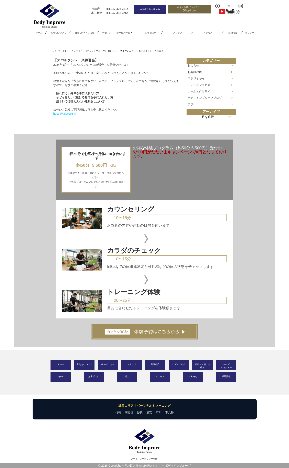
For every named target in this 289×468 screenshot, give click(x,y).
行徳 (118, 412)
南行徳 (129, 412)
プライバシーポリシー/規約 (144, 458)
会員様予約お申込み (150, 9)
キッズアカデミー (226, 366)
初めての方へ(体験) (84, 32)
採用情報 (232, 32)
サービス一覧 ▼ (124, 32)
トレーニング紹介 (199, 85)
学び (190, 104)
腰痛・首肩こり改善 (202, 366)
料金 (104, 32)
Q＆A (61, 376)
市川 (159, 412)
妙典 (140, 412)
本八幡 (169, 412)
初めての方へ (108, 364)
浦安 (149, 412)
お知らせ (193, 376)
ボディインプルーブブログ (205, 97)
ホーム (39, 32)
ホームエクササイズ (200, 91)
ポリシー (249, 32)
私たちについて (58, 32)
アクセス (207, 32)
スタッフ (177, 32)
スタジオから (196, 78)
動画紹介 (155, 364)
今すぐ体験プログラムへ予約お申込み (189, 9)
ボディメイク (179, 364)
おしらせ (193, 65)
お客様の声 (150, 32)
